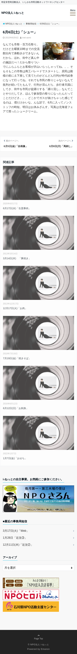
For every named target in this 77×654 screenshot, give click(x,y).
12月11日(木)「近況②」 (18, 544)
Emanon (45, 649)
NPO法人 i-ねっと (12, 13)
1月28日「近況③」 (15, 537)
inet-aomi (26, 37)
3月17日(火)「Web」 (16, 530)
